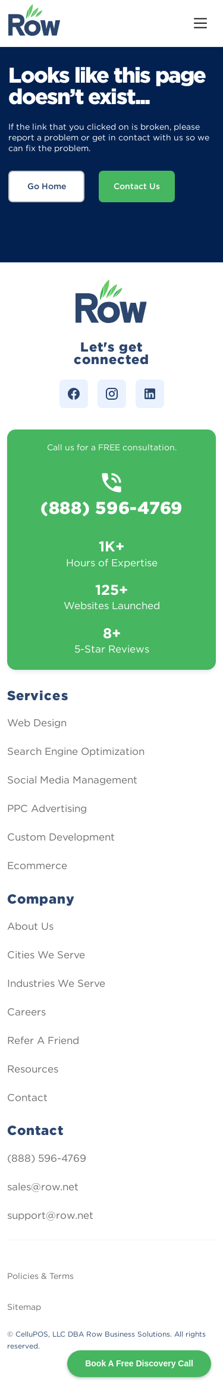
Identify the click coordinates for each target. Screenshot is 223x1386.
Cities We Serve (46, 954)
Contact (27, 1097)
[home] (34, 23)
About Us (30, 926)
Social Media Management (72, 779)
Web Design (37, 722)
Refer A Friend (43, 1040)
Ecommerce (37, 865)
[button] (200, 23)
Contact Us (137, 186)
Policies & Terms (40, 1276)
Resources (32, 1068)
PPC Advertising (47, 808)
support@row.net (50, 1215)
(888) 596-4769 (46, 1158)
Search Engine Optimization (76, 751)
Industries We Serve (56, 983)
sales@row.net (42, 1186)
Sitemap (24, 1307)
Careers (26, 1011)
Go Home (46, 186)
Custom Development (61, 836)
